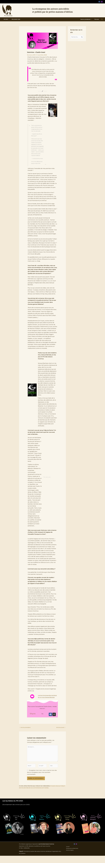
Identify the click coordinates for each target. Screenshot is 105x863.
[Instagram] (102, 2)
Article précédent (25, 733)
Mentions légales (70, 857)
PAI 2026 (6, 19)
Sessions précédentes (87, 19)
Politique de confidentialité (72, 855)
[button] (8, 19)
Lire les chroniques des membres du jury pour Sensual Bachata (47, 700)
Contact (67, 853)
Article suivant (61, 733)
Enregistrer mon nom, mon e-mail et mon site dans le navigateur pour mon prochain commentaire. (42, 779)
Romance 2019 (31, 55)
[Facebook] (99, 2)
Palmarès (97, 19)
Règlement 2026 (14, 19)
